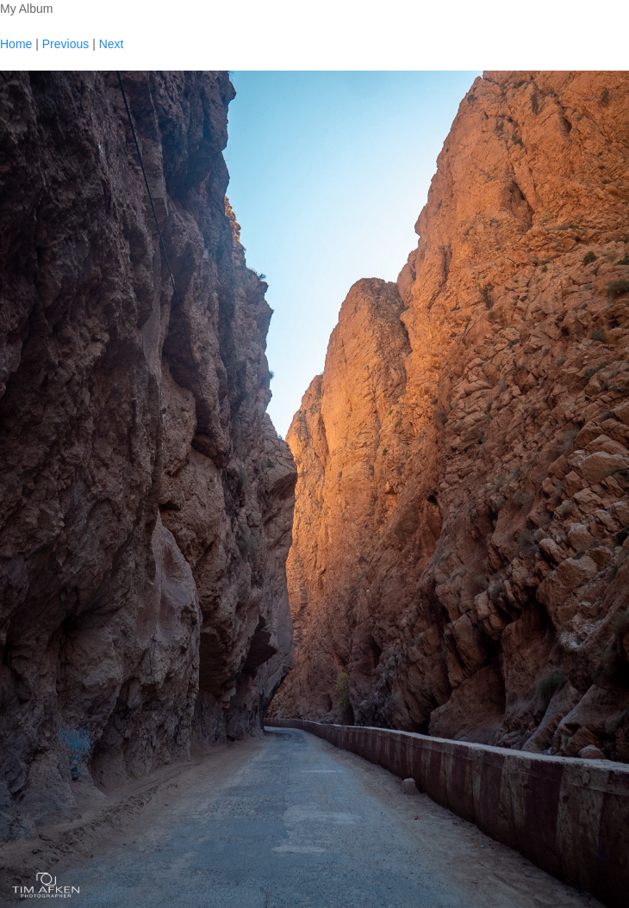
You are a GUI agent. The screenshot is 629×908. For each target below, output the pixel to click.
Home (16, 44)
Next (111, 44)
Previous (65, 44)
